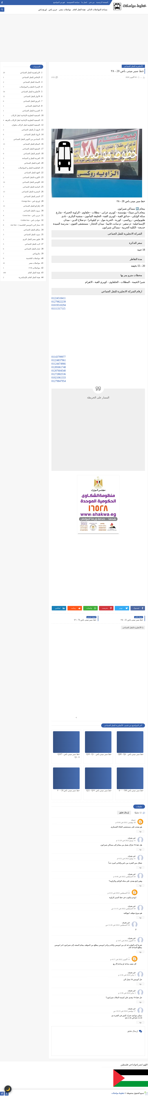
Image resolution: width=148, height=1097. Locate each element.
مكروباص (36, 253)
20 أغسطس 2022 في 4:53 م (119, 893)
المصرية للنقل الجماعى (30, 192)
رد (140, 831)
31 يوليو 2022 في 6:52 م (126, 858)
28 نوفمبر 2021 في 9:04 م (125, 822)
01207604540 (58, 370)
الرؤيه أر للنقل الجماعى (30, 130)
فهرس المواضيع (59, 2)
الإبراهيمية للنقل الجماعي (30, 72)
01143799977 (58, 356)
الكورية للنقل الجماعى (31, 177)
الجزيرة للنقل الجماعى (31, 111)
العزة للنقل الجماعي (32, 163)
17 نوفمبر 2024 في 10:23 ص (124, 1011)
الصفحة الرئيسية (102, 2)
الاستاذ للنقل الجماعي (31, 82)
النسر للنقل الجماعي (31, 196)
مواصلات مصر (65, 10)
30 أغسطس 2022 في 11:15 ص (123, 908)
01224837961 (58, 360)
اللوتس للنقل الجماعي (31, 182)
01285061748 (58, 367)
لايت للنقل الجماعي (32, 244)
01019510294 (58, 305)
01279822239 (58, 301)
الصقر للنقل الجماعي (31, 153)
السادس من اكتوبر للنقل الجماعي (26, 139)
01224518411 (58, 298)
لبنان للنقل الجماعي (32, 249)
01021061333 (58, 377)
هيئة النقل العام (79, 10)
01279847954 (58, 381)
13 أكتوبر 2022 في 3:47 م (126, 941)
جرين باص (53, 10)
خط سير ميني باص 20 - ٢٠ (68, 790)
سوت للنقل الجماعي (32, 234)
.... (129, 890)
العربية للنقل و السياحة (31, 158)
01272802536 (58, 374)
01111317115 (58, 308)
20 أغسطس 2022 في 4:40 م (124, 876)
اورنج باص (42, 10)
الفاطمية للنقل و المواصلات (29, 168)
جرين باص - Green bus (31, 215)
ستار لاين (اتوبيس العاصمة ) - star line (25, 225)
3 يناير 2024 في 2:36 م (127, 975)
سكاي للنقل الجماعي (31, 230)
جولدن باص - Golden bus (30, 220)
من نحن (91, 2)
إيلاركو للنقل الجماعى (31, 206)
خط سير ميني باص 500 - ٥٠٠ (131, 790)
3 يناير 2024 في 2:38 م (127, 993)
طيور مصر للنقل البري (31, 239)
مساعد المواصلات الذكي (97, 10)
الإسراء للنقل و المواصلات (29, 87)
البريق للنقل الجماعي (31, 101)
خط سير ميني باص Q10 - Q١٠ (98, 754)
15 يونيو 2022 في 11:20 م (126, 840)
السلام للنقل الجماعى (31, 144)
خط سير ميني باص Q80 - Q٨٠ (130, 754)
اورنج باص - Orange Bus (30, 201)
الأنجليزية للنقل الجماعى (133, 66)
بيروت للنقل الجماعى (31, 211)
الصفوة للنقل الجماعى (31, 149)
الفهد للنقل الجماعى (32, 172)
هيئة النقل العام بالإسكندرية (29, 277)
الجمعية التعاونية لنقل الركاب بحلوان (25, 125)
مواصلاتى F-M (34, 268)
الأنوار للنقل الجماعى (31, 96)
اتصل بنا (84, 2)
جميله (133, 820)
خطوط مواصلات (117, 1093)
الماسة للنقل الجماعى (31, 187)
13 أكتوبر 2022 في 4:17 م (120, 959)
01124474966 (58, 363)
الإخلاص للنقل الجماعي (31, 77)
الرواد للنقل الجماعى (31, 134)
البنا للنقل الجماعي (32, 106)
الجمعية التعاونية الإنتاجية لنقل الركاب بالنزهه (22, 120)
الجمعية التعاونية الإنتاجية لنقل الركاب (25, 115)
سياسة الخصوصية (73, 2)
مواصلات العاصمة (33, 258)
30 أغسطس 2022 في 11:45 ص (118, 925)
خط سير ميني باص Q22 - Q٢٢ (98, 790)
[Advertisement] (74, 39)
